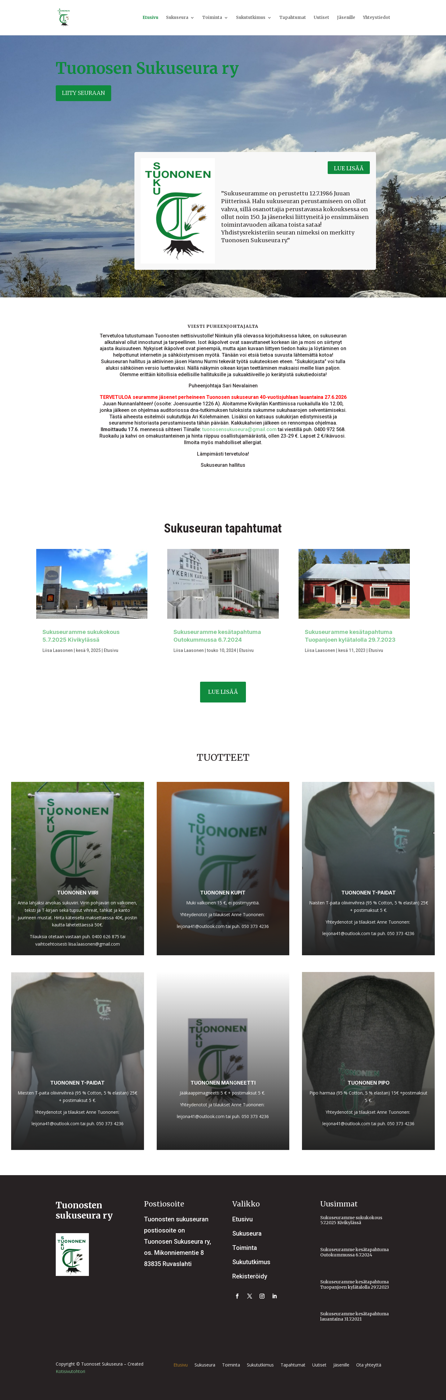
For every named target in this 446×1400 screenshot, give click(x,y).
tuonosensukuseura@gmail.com (239, 429)
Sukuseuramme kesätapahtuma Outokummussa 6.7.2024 (354, 1252)
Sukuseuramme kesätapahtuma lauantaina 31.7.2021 (354, 1316)
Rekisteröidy (249, 1276)
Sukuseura (177, 18)
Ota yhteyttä (368, 1365)
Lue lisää (349, 168)
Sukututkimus (250, 18)
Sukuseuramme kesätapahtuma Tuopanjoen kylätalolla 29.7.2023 (354, 1284)
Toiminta (212, 18)
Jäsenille (346, 18)
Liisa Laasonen (57, 650)
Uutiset (321, 18)
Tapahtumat (292, 18)
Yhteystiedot (376, 18)
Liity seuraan (83, 92)
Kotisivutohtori (70, 1371)
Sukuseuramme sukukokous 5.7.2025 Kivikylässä (351, 1220)
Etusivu (150, 18)
